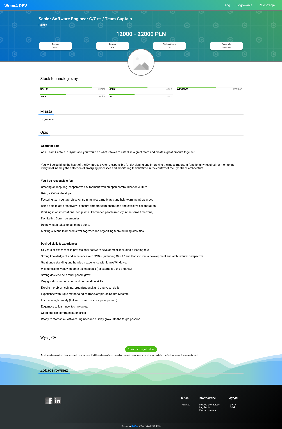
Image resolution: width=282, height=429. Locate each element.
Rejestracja (267, 5)
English (233, 404)
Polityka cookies (207, 410)
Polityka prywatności (209, 404)
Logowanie (244, 5)
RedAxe (134, 426)
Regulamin (204, 407)
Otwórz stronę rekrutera (141, 349)
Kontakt (186, 404)
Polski (233, 407)
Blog (227, 5)
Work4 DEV (15, 5)
